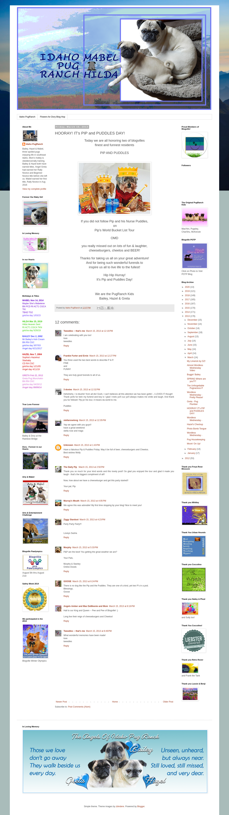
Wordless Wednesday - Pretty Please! (195, 395)
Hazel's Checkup (195, 424)
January (191, 453)
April (189, 353)
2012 (187, 458)
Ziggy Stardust (71, 519)
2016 (187, 303)
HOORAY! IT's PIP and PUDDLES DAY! (196, 411)
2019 (187, 291)
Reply (66, 346)
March (190, 357)
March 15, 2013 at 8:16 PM (122, 606)
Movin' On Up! (194, 443)
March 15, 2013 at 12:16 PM (99, 331)
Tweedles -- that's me (74, 331)
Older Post (168, 702)
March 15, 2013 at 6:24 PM (85, 581)
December (192, 320)
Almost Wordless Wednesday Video (195, 368)
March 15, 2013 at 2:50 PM (91, 467)
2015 (187, 308)
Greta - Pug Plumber (192, 402)
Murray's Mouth (71, 501)
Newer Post (61, 702)
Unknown (68, 445)
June (190, 345)
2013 (187, 316)
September (193, 332)
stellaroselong (71, 420)
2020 (187, 287)
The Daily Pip (71, 467)
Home (115, 702)
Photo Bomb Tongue (196, 428)
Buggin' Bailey (194, 374)
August (191, 336)
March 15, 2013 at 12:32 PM (86, 389)
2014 (187, 312)
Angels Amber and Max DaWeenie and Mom (86, 606)
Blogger (141, 806)
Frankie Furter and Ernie (76, 356)
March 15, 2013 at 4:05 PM (93, 501)
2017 (187, 299)
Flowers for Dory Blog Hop (52, 117)
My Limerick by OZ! (196, 361)
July (189, 341)
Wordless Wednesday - (194, 418)
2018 (187, 295)
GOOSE (67, 581)
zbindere (120, 806)
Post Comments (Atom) (79, 707)
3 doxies (68, 389)
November (192, 324)
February (192, 449)
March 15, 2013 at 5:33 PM (85, 547)
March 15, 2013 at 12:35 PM (92, 420)
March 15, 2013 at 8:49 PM (99, 631)
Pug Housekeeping (196, 439)
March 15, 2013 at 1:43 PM (87, 445)
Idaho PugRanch (27, 117)
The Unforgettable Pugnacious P (195, 386)
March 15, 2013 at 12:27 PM (102, 356)
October (191, 328)
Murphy (67, 547)
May (189, 349)
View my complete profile (34, 189)
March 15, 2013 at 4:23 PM (92, 519)
